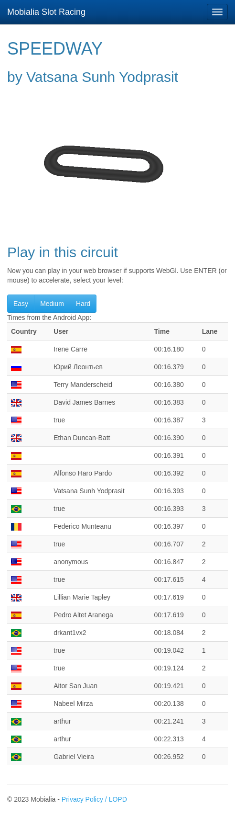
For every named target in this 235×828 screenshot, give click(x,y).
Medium (52, 303)
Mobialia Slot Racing (46, 12)
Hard (83, 303)
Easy (20, 303)
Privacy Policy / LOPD (94, 799)
